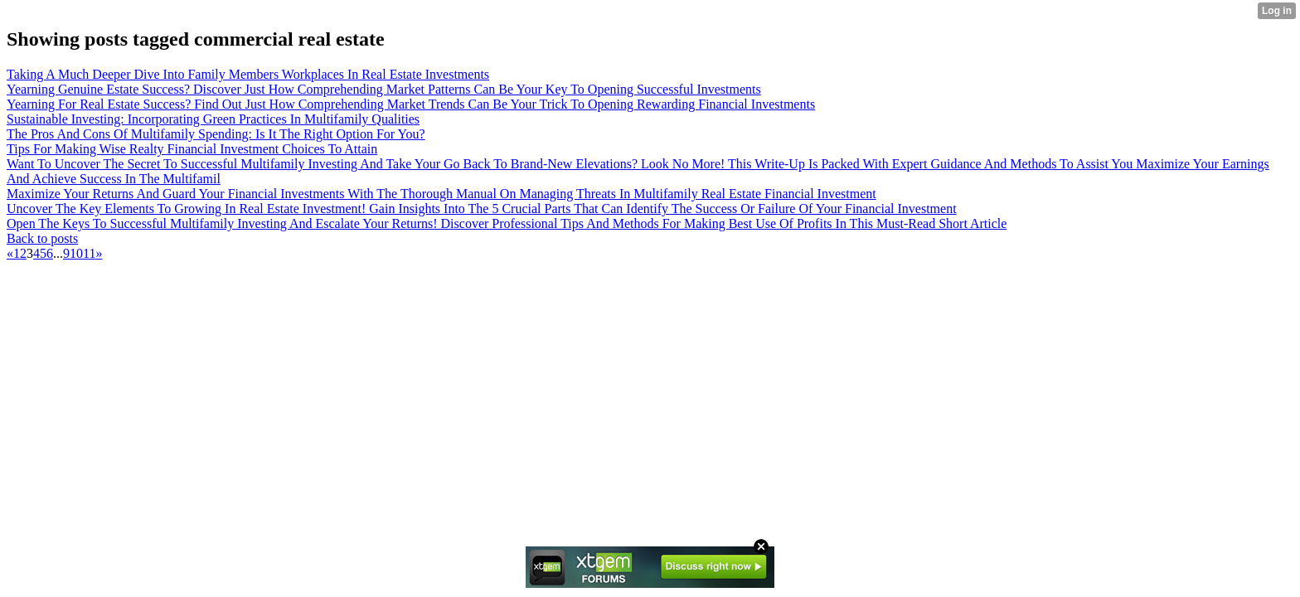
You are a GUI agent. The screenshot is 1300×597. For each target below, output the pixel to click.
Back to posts (42, 238)
